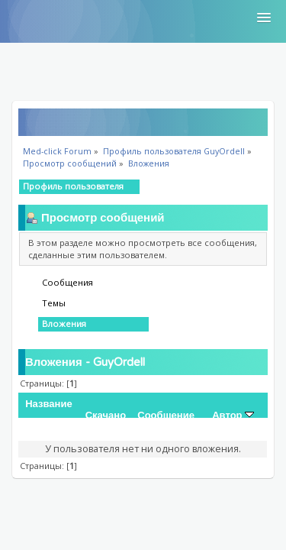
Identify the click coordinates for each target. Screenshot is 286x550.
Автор (232, 415)
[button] (263, 18)
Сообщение (165, 415)
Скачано (106, 415)
